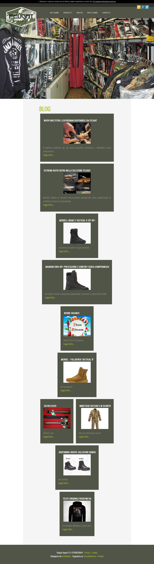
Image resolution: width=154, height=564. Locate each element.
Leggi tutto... (48, 154)
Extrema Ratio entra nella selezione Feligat (67, 170)
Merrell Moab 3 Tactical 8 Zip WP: (77, 220)
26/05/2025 (50, 405)
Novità (80, 12)
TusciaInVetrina (89, 556)
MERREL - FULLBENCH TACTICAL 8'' (77, 359)
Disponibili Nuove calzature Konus (77, 452)
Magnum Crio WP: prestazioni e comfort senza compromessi (77, 266)
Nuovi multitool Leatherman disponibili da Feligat (70, 120)
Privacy (87, 552)
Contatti (106, 12)
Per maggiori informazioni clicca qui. (104, 1)
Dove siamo (92, 12)
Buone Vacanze (72, 313)
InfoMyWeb (66, 556)
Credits (101, 556)
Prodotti (68, 12)
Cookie (94, 552)
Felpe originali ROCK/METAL (77, 498)
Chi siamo (54, 12)
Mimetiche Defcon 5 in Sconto (95, 405)
